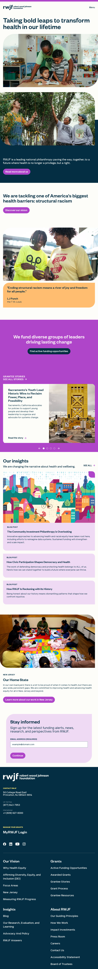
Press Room (58, 936)
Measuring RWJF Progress (19, 899)
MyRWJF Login (15, 832)
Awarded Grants (61, 875)
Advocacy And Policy (16, 933)
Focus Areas (10, 885)
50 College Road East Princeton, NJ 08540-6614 (17, 793)
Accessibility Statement (65, 957)
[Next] (58, 448)
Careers (55, 943)
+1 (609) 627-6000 (13, 813)
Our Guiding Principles (64, 916)
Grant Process (59, 888)
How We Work (59, 923)
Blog (6, 916)
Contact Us (57, 950)
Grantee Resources (62, 895)
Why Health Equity (14, 868)
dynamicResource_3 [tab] (54, 448)
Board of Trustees (61, 964)
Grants (56, 861)
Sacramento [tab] (44, 448)
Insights (9, 909)
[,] (87, 465)
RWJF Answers (12, 940)
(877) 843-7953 (11, 805)
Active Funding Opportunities (69, 868)
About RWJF (61, 909)
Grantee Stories (60, 881)
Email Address (23, 739)
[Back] (40, 448)
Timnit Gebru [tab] (47, 448)
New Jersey (10, 892)
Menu (92, 8)
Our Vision (11, 861)
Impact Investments (63, 929)
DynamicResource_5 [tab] (51, 448)
